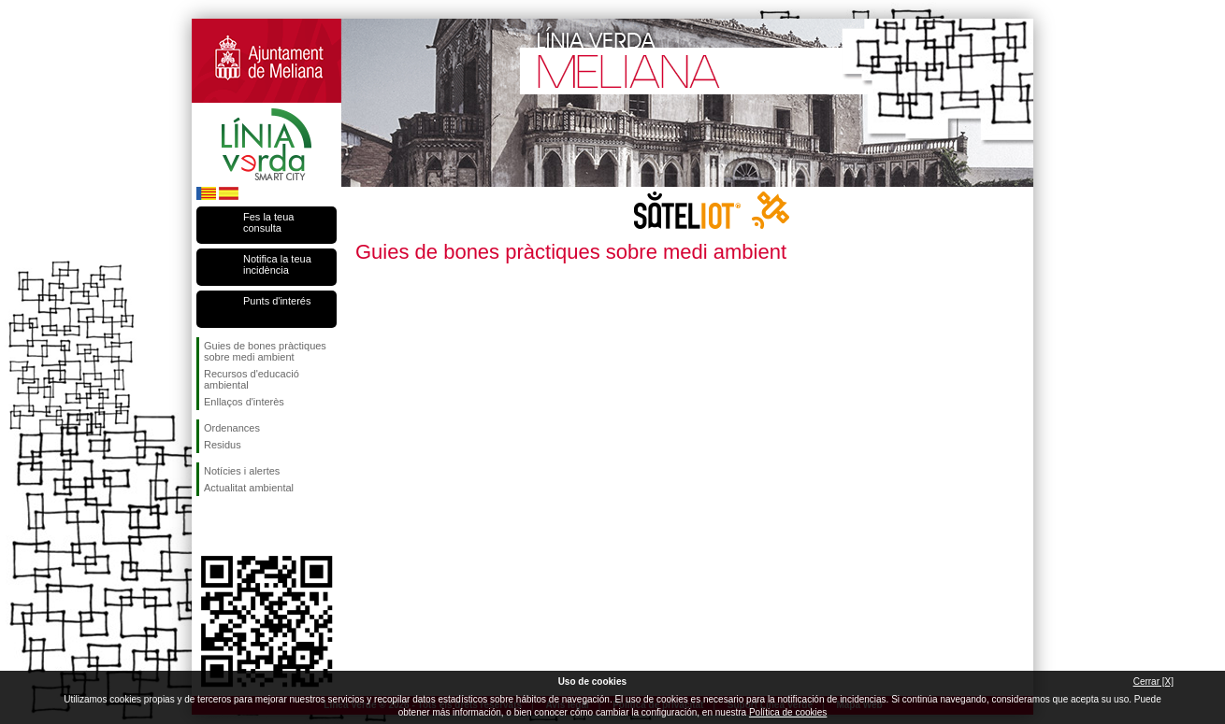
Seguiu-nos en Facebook (207, 526)
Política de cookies (788, 712)
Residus (222, 444)
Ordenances (232, 427)
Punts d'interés (276, 300)
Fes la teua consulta (268, 222)
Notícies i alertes (242, 470)
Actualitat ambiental (249, 487)
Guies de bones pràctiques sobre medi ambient (265, 351)
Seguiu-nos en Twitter (238, 526)
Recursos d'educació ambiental (251, 379)
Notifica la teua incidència (277, 264)
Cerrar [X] (1153, 681)
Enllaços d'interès (244, 401)
